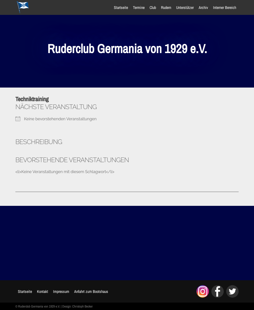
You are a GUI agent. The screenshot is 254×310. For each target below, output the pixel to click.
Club (153, 7)
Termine (139, 7)
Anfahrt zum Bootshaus (91, 291)
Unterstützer (185, 7)
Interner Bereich (224, 7)
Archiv (203, 7)
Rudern (166, 7)
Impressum (61, 291)
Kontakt (42, 291)
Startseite (121, 7)
